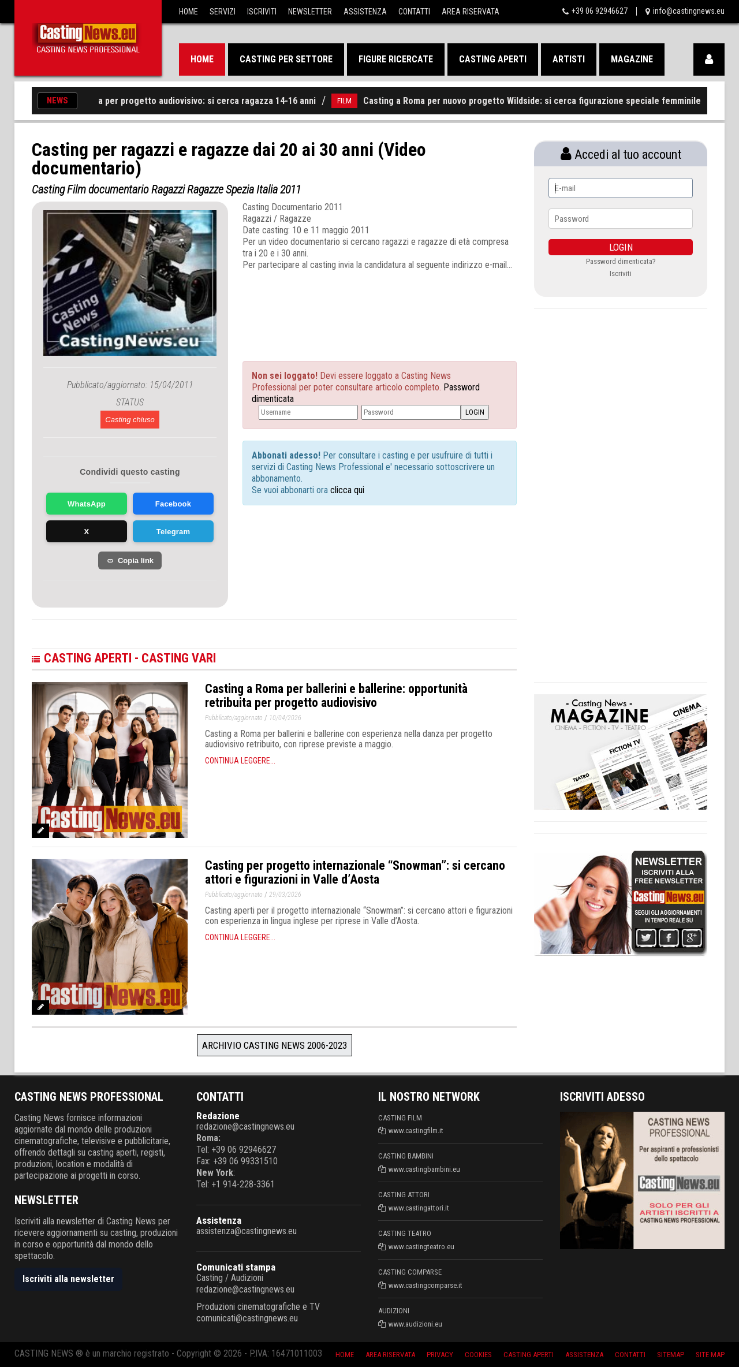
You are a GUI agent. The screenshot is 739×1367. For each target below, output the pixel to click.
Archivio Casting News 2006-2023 (274, 1045)
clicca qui (346, 490)
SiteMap (670, 1354)
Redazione (218, 1116)
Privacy (440, 1354)
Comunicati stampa (235, 1267)
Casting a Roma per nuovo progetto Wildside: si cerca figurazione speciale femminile (544, 100)
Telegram (173, 531)
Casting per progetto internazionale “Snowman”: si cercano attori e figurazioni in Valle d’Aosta (355, 872)
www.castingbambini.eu (424, 1169)
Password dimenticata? (621, 261)
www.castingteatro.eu (421, 1246)
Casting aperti (493, 59)
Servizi (223, 11)
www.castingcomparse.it (425, 1285)
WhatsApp (87, 504)
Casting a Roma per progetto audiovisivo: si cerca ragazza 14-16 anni (190, 100)
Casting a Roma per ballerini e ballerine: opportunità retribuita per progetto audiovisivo (336, 695)
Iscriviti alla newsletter (68, 1278)
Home (188, 11)
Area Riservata (470, 11)
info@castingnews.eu (689, 11)
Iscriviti (262, 11)
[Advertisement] (357, 305)
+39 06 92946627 (600, 11)
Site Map (710, 1354)
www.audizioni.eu (415, 1324)
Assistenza (365, 11)
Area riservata (390, 1354)
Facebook (173, 504)
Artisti (569, 59)
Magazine (632, 59)
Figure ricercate (396, 59)
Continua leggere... (240, 760)
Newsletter (310, 11)
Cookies (478, 1354)
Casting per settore (286, 59)
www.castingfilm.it (416, 1130)
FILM (356, 100)
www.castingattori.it (419, 1208)
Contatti (414, 11)
